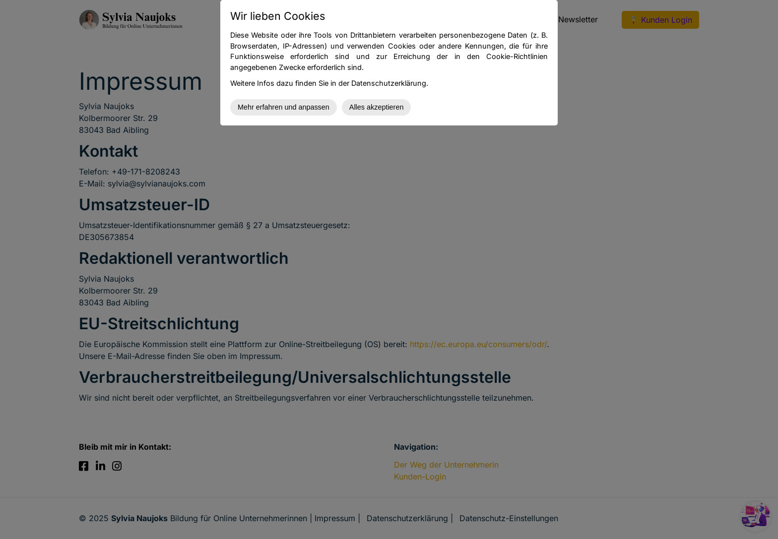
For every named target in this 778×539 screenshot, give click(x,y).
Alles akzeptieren (376, 107)
